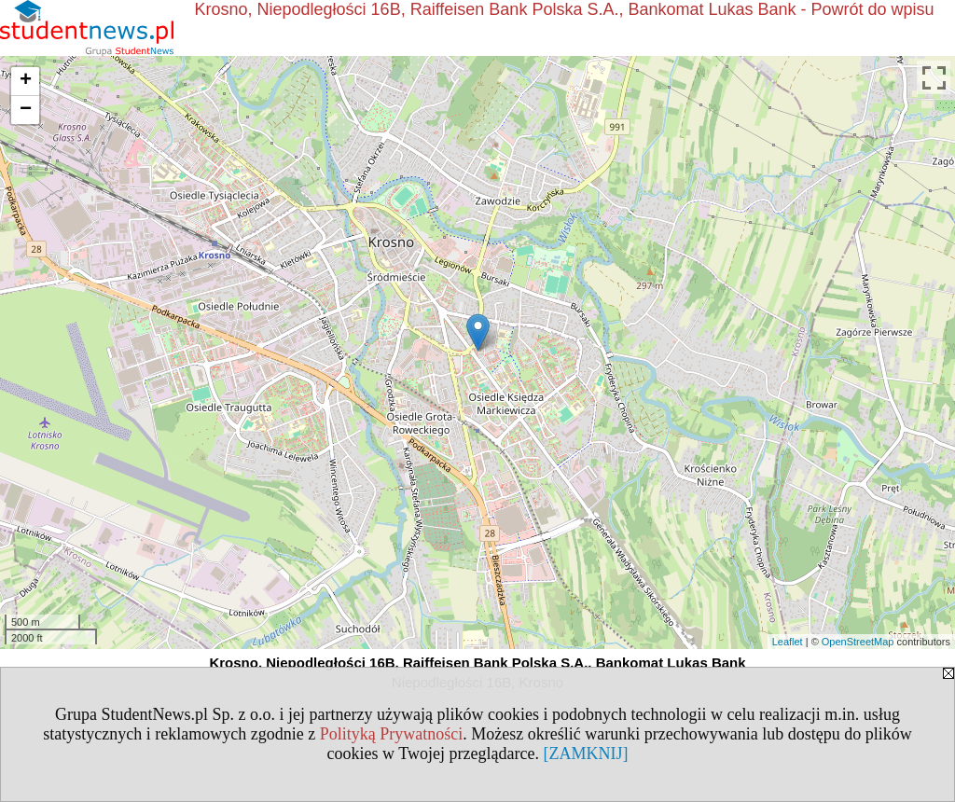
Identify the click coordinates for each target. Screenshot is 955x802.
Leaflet (787, 641)
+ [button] (26, 81)
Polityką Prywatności (392, 734)
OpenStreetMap (858, 641)
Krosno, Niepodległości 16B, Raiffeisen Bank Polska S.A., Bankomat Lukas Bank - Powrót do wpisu (564, 9)
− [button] (26, 110)
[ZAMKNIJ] (585, 753)
